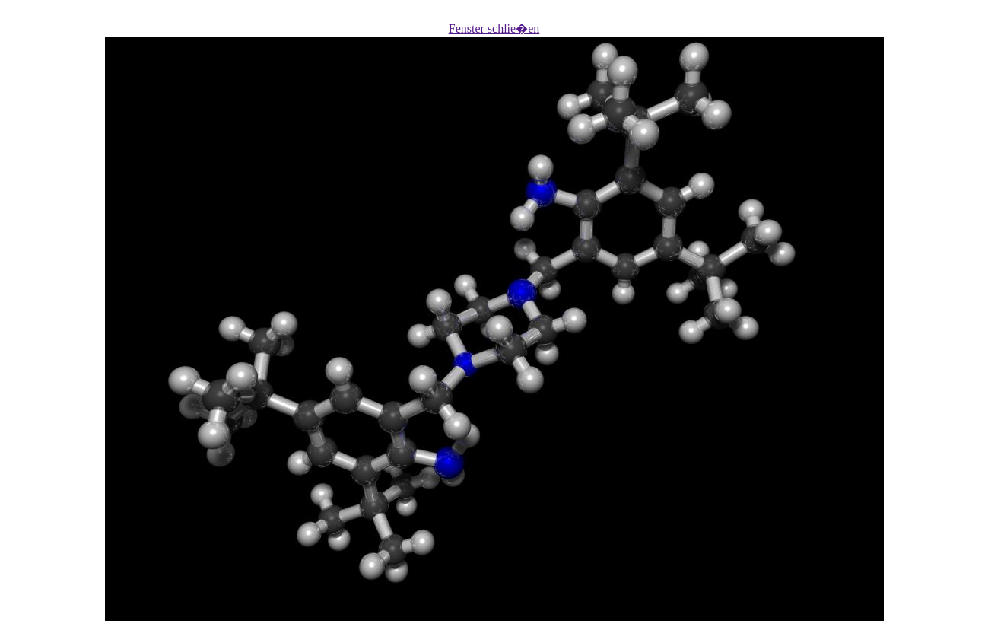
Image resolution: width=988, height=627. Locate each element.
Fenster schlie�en (494, 28)
